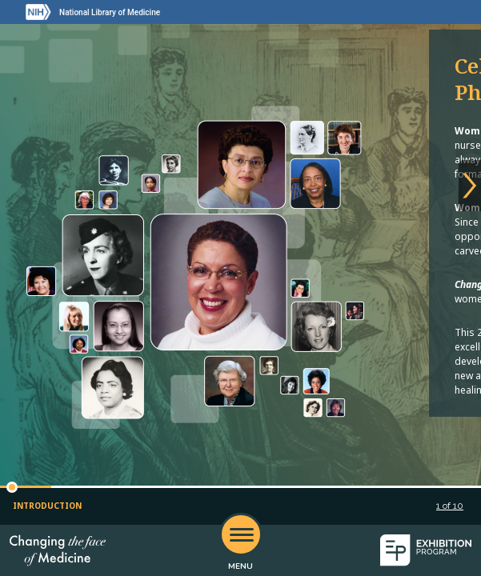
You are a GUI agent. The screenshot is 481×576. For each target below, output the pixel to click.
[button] (12, 487)
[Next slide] (470, 185)
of (449, 505)
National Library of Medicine (109, 12)
